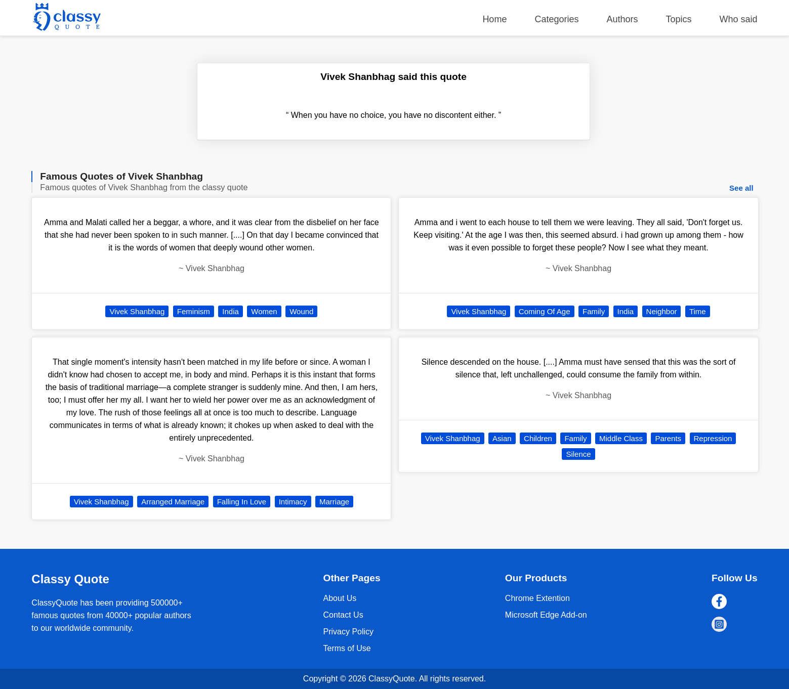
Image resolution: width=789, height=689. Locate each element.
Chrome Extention (537, 598)
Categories (556, 19)
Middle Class (621, 438)
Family (594, 311)
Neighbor (661, 311)
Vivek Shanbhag (136, 311)
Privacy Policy (348, 631)
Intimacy (293, 501)
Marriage (334, 501)
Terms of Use (347, 648)
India (230, 311)
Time (697, 311)
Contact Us (343, 615)
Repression (713, 438)
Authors (622, 19)
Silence (578, 454)
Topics (679, 19)
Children (538, 438)
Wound (301, 311)
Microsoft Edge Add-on (546, 615)
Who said (739, 19)
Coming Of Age (544, 311)
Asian (502, 438)
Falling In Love (242, 501)
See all (741, 188)
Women (264, 311)
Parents (668, 438)
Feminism (193, 311)
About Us (340, 598)
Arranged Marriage (172, 501)
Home (494, 19)
